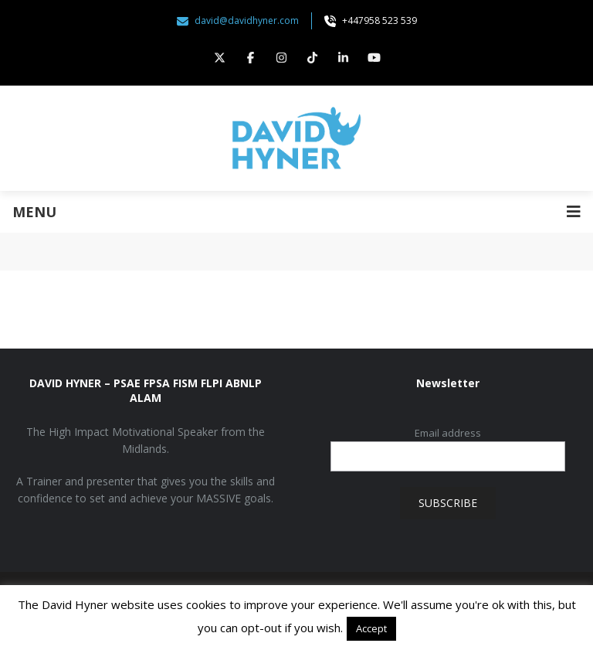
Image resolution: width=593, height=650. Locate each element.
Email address (448, 433)
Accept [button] (371, 628)
